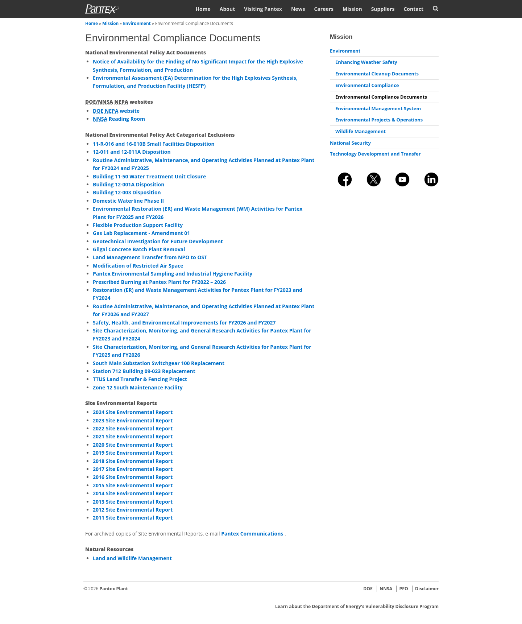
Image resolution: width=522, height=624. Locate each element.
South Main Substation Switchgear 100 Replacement (158, 363)
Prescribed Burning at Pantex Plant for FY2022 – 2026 (159, 281)
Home (202, 8)
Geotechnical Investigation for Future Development (158, 241)
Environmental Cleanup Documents (377, 73)
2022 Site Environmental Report (133, 428)
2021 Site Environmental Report (133, 436)
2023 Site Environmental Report (133, 420)
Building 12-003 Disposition (127, 192)
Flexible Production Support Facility (138, 225)
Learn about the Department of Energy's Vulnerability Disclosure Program (357, 606)
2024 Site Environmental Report (133, 412)
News (298, 8)
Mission (352, 8)
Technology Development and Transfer (375, 153)
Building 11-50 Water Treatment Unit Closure (149, 176)
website (116, 110)
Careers (324, 8)
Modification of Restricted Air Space (138, 265)
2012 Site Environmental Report (133, 509)
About (227, 8)
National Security (350, 143)
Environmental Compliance (367, 85)
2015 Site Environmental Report (133, 485)
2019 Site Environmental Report (133, 452)
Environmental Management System (378, 108)
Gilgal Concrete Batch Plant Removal (139, 249)
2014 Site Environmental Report (133, 493)
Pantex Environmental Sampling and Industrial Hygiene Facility (172, 273)
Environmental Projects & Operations (379, 119)
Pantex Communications (253, 533)
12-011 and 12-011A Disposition (132, 151)
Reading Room (119, 118)
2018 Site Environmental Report (133, 461)
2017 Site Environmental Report (133, 469)
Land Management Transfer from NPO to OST (150, 257)
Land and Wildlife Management (132, 558)
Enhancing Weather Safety (366, 62)
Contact (413, 8)
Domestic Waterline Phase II (128, 200)
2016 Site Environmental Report (133, 477)
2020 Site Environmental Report (133, 444)
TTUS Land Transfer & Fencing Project (140, 379)
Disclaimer (427, 589)
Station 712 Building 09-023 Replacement (144, 371)
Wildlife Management (360, 131)
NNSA (386, 589)
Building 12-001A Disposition (128, 184)
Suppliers (383, 8)
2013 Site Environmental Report (133, 501)
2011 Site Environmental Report (133, 517)
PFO (403, 589)
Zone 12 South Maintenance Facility (138, 387)
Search (435, 8)
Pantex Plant (114, 589)
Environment (137, 23)
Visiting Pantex (263, 8)
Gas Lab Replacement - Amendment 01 (141, 233)
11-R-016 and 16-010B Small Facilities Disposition (154, 143)
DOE (368, 589)
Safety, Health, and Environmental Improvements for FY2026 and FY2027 (184, 322)
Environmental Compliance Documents (381, 97)
